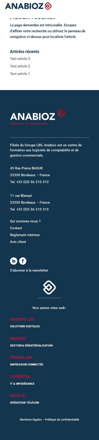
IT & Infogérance (22, 383)
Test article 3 (20, 59)
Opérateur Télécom (24, 402)
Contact (16, 228)
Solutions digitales (25, 326)
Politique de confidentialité (62, 419)
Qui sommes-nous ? (25, 221)
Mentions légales (31, 419)
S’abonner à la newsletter (29, 270)
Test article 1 (20, 74)
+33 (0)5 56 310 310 (32, 182)
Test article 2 (20, 66)
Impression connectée (26, 364)
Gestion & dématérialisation (31, 345)
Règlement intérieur (25, 235)
